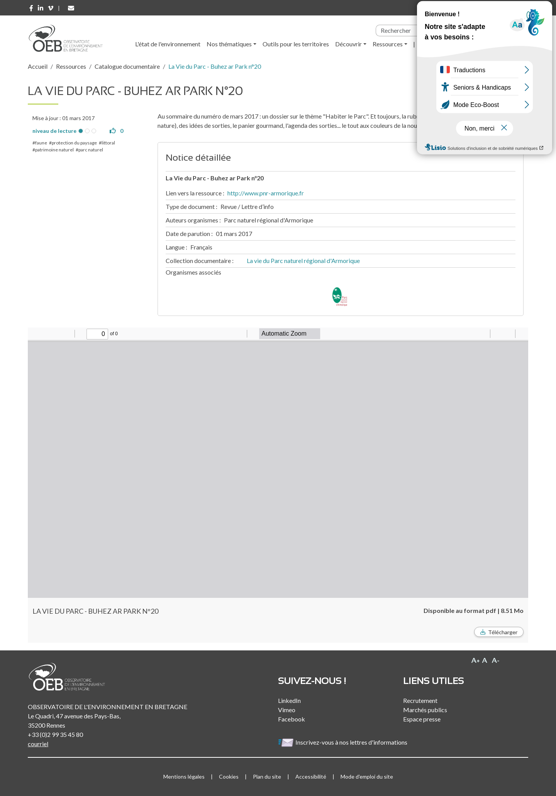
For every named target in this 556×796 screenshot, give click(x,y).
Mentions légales (184, 776)
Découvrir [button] (348, 44)
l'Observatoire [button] (440, 44)
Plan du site (267, 776)
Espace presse (422, 719)
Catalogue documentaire (127, 66)
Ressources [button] (388, 44)
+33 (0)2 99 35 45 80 (55, 734)
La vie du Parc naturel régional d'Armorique (303, 260)
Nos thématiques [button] (229, 44)
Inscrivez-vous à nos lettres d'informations (343, 742)
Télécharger (502, 632)
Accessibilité (310, 776)
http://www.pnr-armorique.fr (265, 193)
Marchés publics (425, 709)
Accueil (37, 66)
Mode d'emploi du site (367, 776)
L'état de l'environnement (167, 44)
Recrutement (420, 700)
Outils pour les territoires (296, 44)
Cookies (229, 776)
